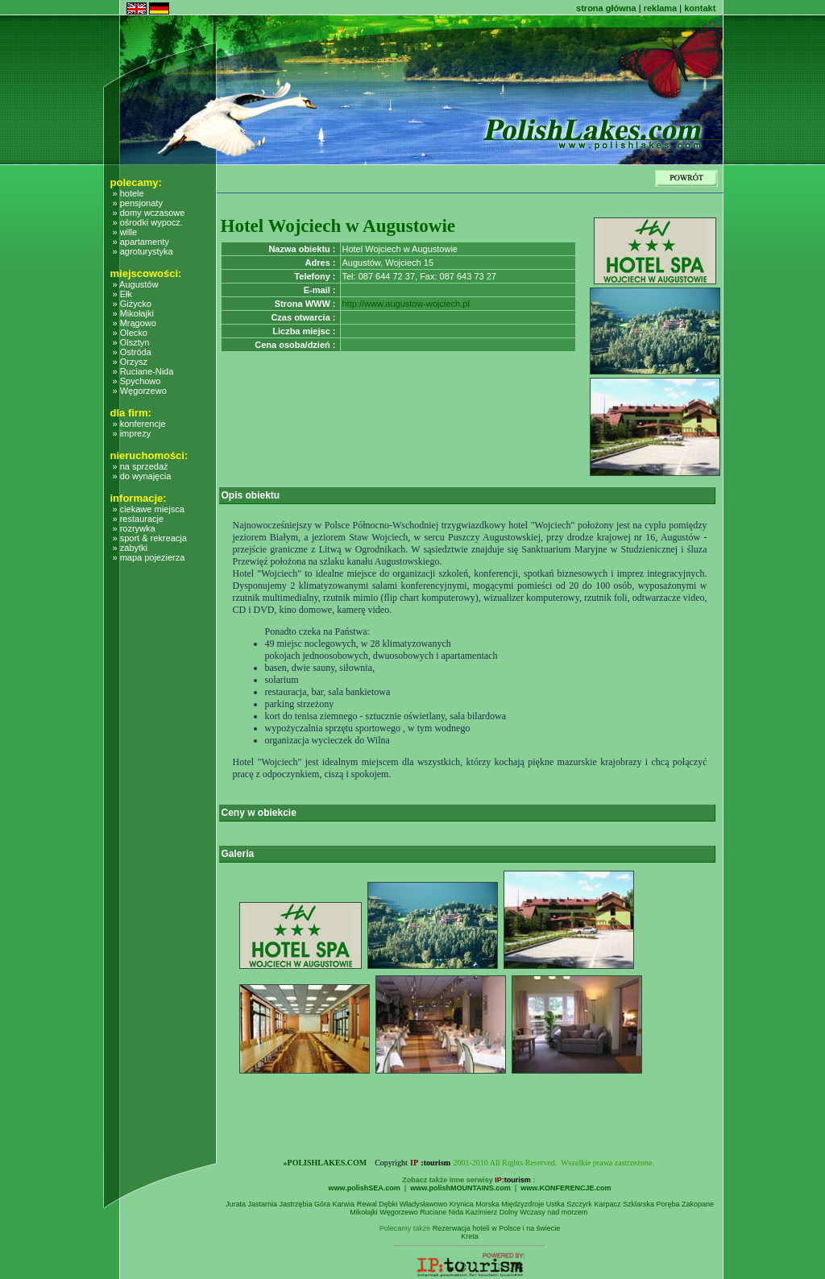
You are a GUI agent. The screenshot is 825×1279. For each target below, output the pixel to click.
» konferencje (139, 423)
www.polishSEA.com (364, 1188)
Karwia (344, 1204)
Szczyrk (579, 1204)
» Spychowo (137, 381)
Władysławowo (424, 1204)
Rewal (367, 1204)
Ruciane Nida (441, 1212)
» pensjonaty (138, 203)
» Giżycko (132, 303)
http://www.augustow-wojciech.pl (406, 303)
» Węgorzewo (140, 390)
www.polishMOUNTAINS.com (460, 1188)
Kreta (470, 1236)
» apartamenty (141, 241)
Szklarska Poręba (651, 1204)
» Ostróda (132, 352)
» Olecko (130, 332)
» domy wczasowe (149, 212)
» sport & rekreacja (150, 538)
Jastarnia (263, 1204)
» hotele (128, 193)
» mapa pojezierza (149, 557)
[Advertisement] (168, 915)
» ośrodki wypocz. (148, 222)
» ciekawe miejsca (148, 509)
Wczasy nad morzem (553, 1212)
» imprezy (132, 433)
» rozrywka (134, 528)
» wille (125, 232)
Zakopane (698, 1204)
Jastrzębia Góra (305, 1204)
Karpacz (607, 1204)
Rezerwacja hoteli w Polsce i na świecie (497, 1228)
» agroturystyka (143, 251)
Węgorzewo (398, 1212)
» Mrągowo (134, 323)
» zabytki (130, 548)
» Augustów (136, 284)
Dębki (388, 1204)
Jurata (236, 1204)
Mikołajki (364, 1212)
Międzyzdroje (522, 1204)
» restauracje (138, 519)
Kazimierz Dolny (492, 1212)
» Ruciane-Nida (143, 371)
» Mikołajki (133, 313)
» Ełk (122, 294)
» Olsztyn (131, 342)
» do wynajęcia (142, 476)
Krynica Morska (475, 1204)
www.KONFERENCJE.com (565, 1188)
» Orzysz (130, 361)
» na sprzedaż (140, 466)
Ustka (555, 1204)
